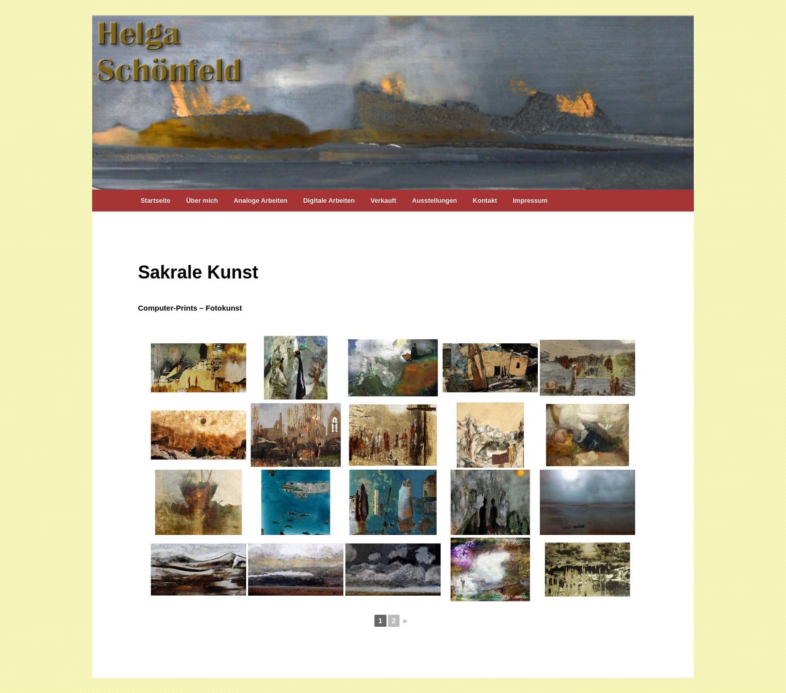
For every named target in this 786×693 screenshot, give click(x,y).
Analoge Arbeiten (260, 200)
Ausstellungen (434, 200)
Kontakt (485, 200)
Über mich (202, 200)
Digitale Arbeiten (329, 200)
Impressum (530, 200)
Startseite (155, 200)
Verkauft (383, 200)
